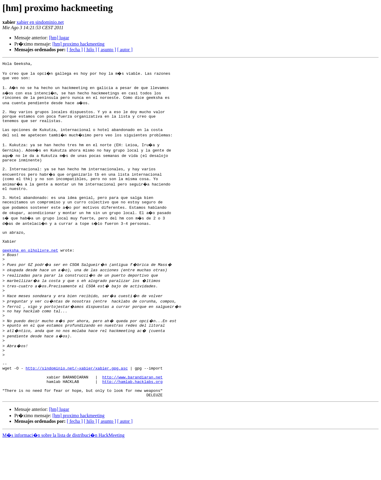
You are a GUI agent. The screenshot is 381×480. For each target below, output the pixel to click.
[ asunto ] (107, 49)
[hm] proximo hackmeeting (78, 43)
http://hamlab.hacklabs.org (132, 418)
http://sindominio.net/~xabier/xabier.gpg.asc (77, 402)
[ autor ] (125, 49)
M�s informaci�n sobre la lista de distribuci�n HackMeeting (63, 474)
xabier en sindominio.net (40, 22)
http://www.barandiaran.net (132, 412)
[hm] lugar (59, 37)
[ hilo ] (90, 49)
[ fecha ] (74, 49)
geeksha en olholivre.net (30, 273)
